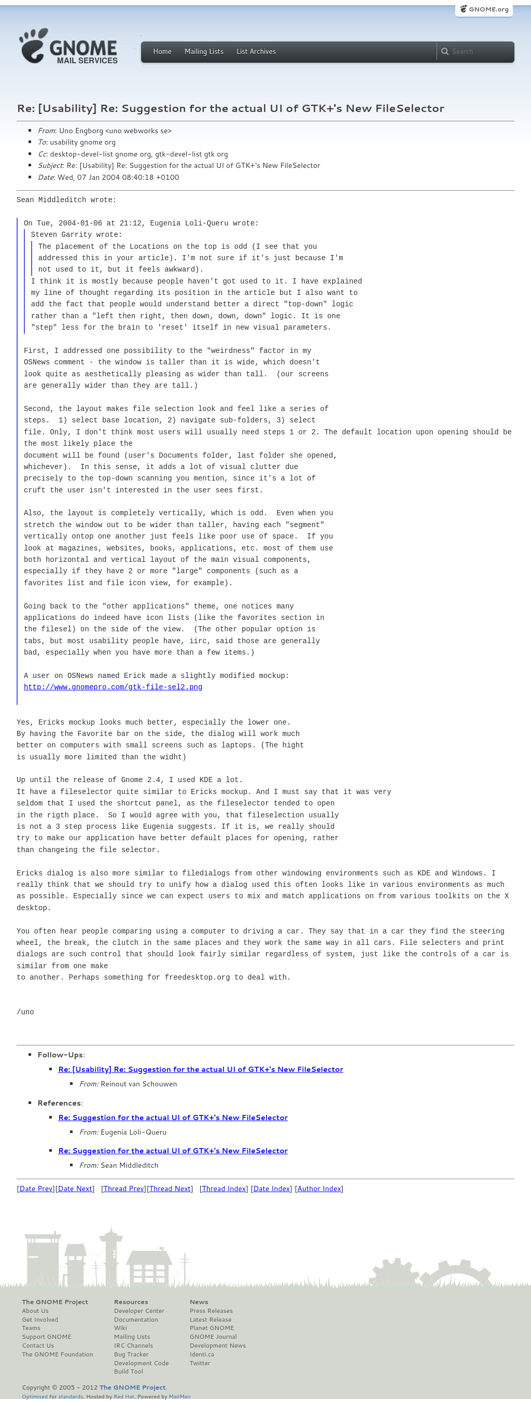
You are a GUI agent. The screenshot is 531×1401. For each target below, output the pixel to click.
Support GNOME (47, 1337)
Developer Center (139, 1311)
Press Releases (210, 1311)
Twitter (199, 1363)
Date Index (271, 1188)
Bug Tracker (131, 1354)
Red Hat (124, 1396)
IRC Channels (133, 1345)
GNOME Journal (213, 1337)
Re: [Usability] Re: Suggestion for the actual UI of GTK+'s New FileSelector (200, 1069)
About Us (35, 1311)
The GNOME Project (55, 1302)
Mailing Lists (203, 51)
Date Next (75, 1188)
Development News (217, 1345)
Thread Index (224, 1188)
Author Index (319, 1188)
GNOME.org (489, 9)
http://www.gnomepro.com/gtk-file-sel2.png (113, 687)
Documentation (136, 1319)
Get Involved (40, 1319)
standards (70, 1396)
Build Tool (128, 1371)
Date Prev (35, 1188)
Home (162, 51)
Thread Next (170, 1188)
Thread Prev (124, 1188)
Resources (131, 1302)
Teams (31, 1328)
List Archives (256, 51)
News (198, 1302)
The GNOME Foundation (57, 1354)
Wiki (120, 1328)
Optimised (35, 1396)
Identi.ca (201, 1354)
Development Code (141, 1363)
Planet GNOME (211, 1328)
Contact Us (38, 1345)
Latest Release (210, 1319)
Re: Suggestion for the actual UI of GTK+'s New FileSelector (173, 1117)
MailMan (179, 1396)
